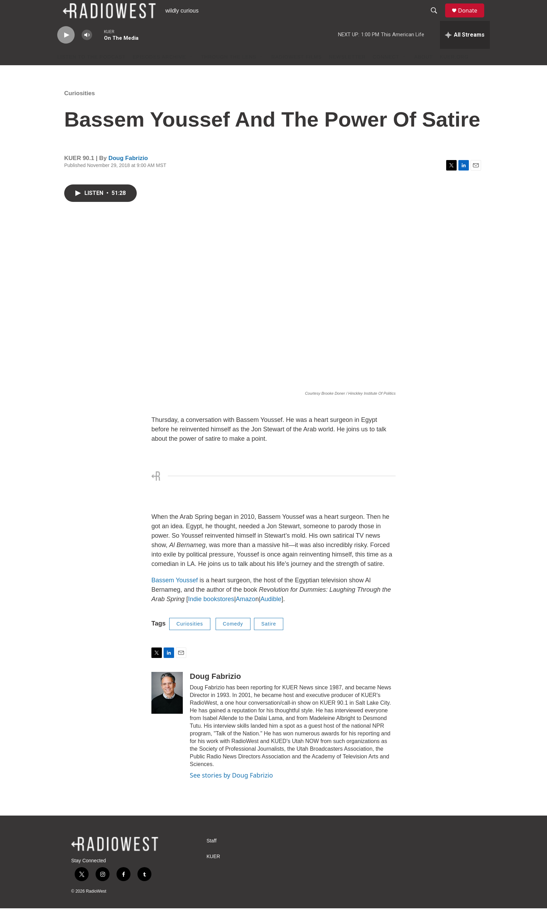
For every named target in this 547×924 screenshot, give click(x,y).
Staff (212, 856)
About (423, 72)
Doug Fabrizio (128, 174)
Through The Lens (228, 72)
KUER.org (454, 72)
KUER (213, 872)
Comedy (233, 639)
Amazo (245, 614)
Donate (472, 18)
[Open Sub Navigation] (191, 72)
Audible (271, 614)
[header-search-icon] (437, 18)
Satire (268, 639)
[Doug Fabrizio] (167, 708)
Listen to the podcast (91, 72)
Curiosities (79, 109)
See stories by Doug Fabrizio (231, 791)
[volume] (87, 51)
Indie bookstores (211, 614)
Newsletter (347, 72)
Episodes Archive (159, 72)
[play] (66, 51)
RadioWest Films (296, 72)
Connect (386, 72)
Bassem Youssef (175, 595)
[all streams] (465, 51)
